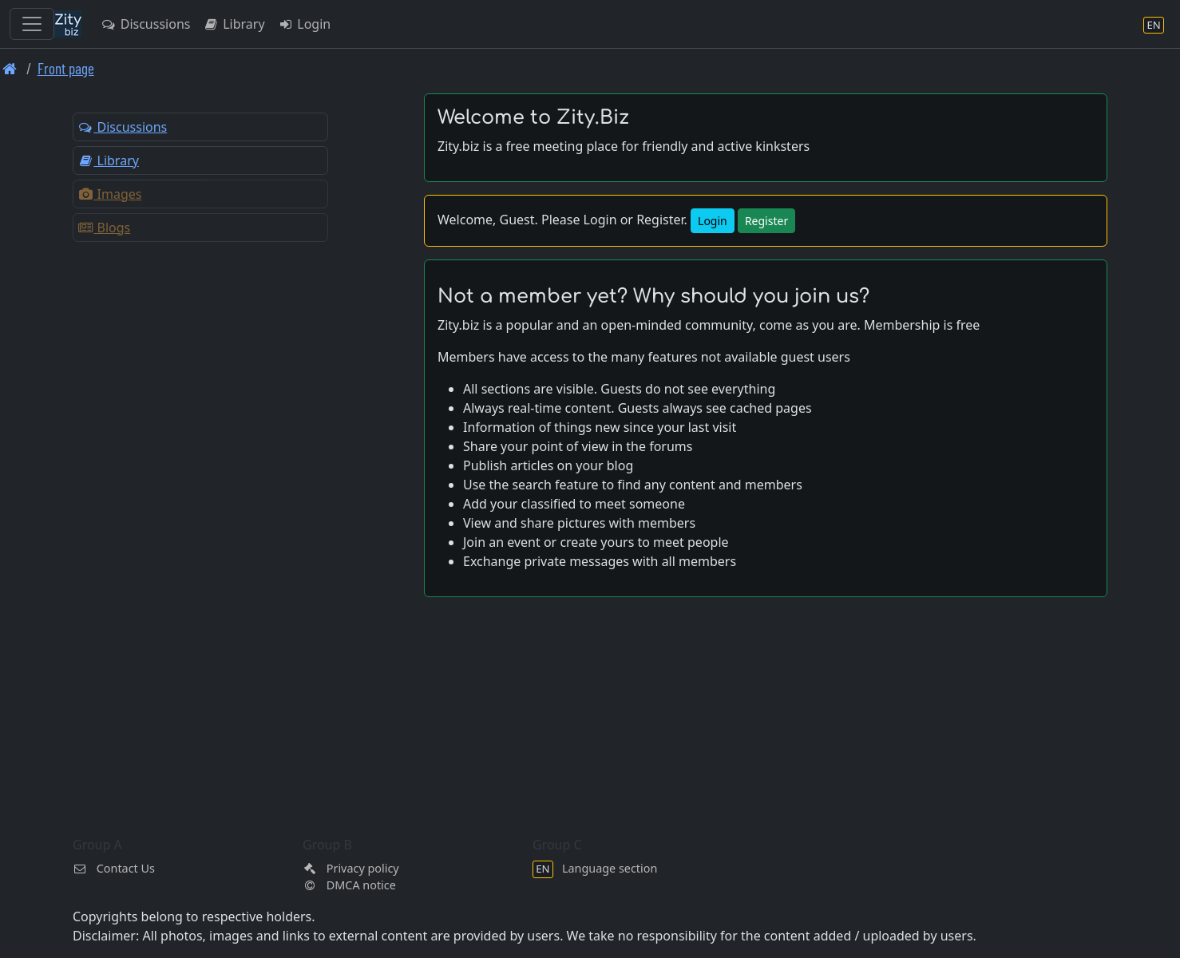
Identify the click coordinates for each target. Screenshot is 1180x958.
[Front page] (10, 68)
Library (233, 24)
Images (109, 194)
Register (766, 220)
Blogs (103, 227)
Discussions (145, 24)
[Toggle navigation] (32, 24)
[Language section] (1153, 24)
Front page (66, 68)
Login (304, 24)
